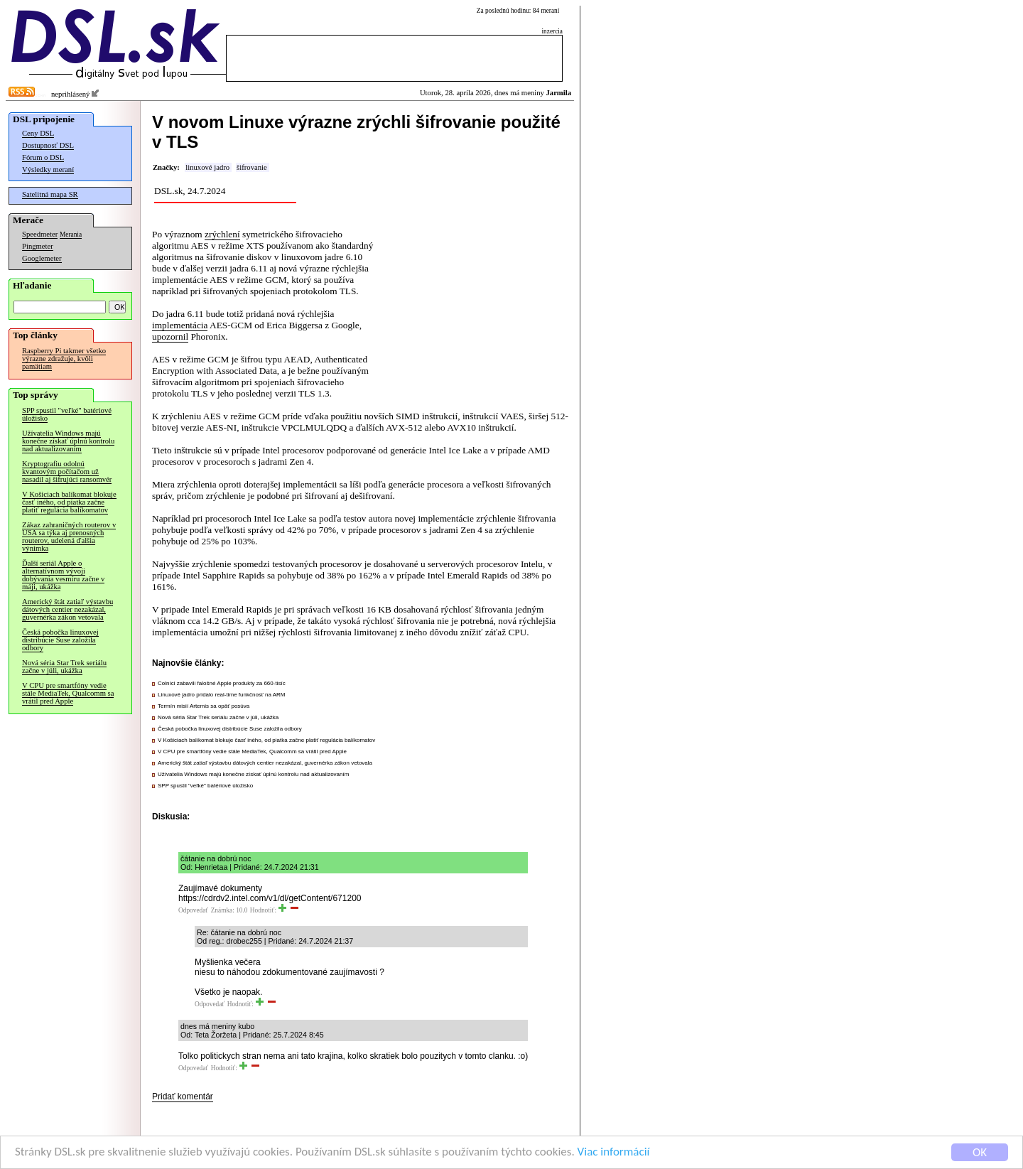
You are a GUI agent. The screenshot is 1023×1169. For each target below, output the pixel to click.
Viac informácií (614, 1152)
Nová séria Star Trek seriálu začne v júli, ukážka (64, 666)
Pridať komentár (182, 1096)
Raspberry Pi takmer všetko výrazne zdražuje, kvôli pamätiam (64, 358)
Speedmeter (40, 234)
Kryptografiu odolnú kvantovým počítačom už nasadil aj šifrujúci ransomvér (67, 471)
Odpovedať (193, 910)
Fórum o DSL (43, 157)
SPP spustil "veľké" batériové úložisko (67, 414)
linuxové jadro (207, 167)
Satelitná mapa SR (50, 194)
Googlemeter (42, 258)
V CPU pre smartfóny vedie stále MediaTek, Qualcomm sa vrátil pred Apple (68, 693)
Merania (71, 234)
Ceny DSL (38, 133)
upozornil (170, 336)
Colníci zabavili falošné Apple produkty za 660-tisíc (222, 683)
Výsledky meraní (48, 169)
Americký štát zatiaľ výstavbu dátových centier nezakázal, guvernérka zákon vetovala (67, 609)
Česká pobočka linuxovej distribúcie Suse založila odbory (60, 640)
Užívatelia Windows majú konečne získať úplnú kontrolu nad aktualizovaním (68, 441)
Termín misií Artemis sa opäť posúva (203, 706)
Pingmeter (37, 246)
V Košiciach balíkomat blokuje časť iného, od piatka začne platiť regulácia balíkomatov (69, 502)
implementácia (179, 325)
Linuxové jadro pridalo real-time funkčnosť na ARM (222, 694)
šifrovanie (252, 167)
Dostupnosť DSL (48, 145)
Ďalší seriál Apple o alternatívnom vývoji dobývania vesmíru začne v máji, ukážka (63, 575)
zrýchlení (222, 234)
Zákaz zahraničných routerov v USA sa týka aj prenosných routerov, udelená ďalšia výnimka (69, 536)
